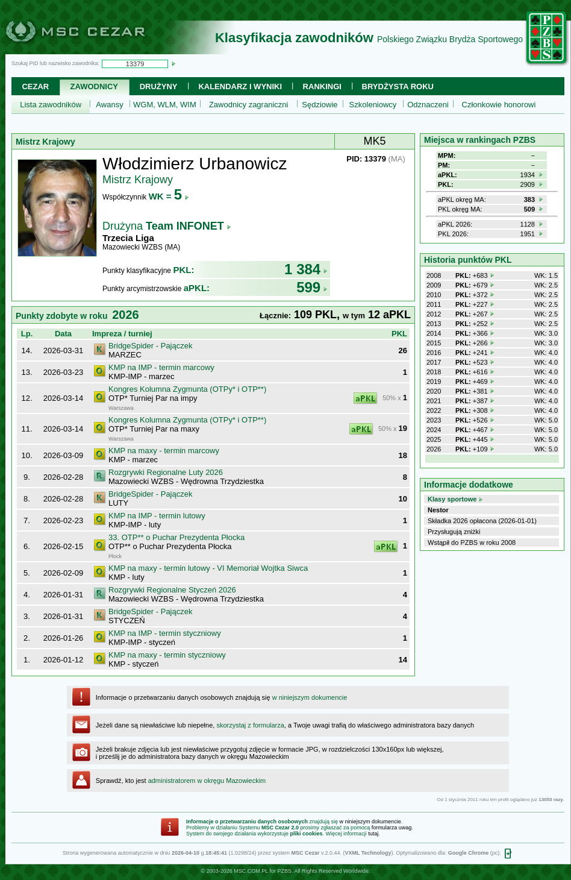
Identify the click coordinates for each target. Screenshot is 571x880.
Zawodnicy (94, 86)
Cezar (35, 86)
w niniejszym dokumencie (310, 697)
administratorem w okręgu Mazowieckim (207, 780)
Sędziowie (319, 104)
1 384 (306, 269)
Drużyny (159, 86)
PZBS (284, 871)
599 (312, 287)
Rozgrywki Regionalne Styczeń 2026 (172, 589)
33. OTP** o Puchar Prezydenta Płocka (176, 537)
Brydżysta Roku (398, 86)
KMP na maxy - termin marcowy (163, 450)
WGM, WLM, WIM (164, 104)
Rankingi (322, 86)
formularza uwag (392, 828)
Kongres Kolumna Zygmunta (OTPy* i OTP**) (187, 389)
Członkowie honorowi (499, 104)
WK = (169, 196)
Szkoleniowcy (373, 104)
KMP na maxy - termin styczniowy (167, 654)
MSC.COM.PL (251, 871)
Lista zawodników (50, 104)
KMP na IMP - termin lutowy (156, 515)
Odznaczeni (428, 104)
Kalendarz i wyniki (240, 86)
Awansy (109, 104)
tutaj (373, 834)
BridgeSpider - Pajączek (150, 345)
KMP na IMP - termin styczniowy (164, 633)
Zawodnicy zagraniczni (249, 104)
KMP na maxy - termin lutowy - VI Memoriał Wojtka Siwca (208, 568)
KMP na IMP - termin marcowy (161, 367)
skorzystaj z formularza (250, 725)
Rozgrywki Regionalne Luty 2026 (165, 472)
